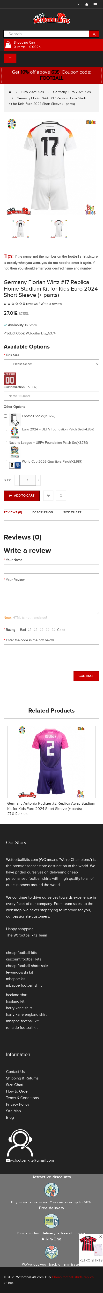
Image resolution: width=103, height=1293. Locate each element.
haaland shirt (17, 994)
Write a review (51, 304)
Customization (14, 387)
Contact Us (15, 1071)
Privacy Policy (17, 1104)
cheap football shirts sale (27, 965)
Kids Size (12, 355)
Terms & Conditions (22, 1097)
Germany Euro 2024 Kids (72, 92)
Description (42, 512)
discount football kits (23, 959)
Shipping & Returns (22, 1078)
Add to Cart (22, 496)
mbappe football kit (22, 1021)
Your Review (15, 580)
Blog (10, 1117)
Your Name (14, 560)
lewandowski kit (19, 972)
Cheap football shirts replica (73, 1277)
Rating (10, 630)
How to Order (17, 1091)
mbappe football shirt (24, 985)
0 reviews (30, 304)
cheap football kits (21, 952)
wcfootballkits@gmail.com (32, 1160)
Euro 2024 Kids (32, 92)
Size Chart (72, 512)
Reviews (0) (13, 512)
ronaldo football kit (22, 1027)
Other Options (14, 407)
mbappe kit (15, 978)
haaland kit (15, 1001)
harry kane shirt (19, 1008)
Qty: (7, 480)
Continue (86, 676)
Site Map (13, 1111)
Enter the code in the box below (30, 640)
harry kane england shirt (26, 1014)
